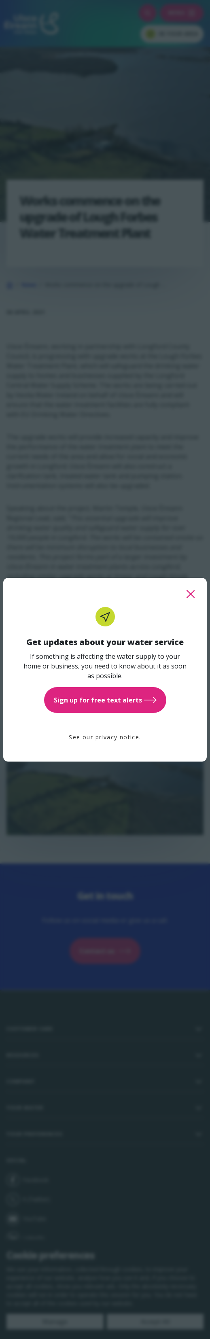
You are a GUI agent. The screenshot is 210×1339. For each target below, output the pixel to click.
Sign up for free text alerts (105, 700)
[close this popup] (190, 594)
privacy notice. (118, 737)
